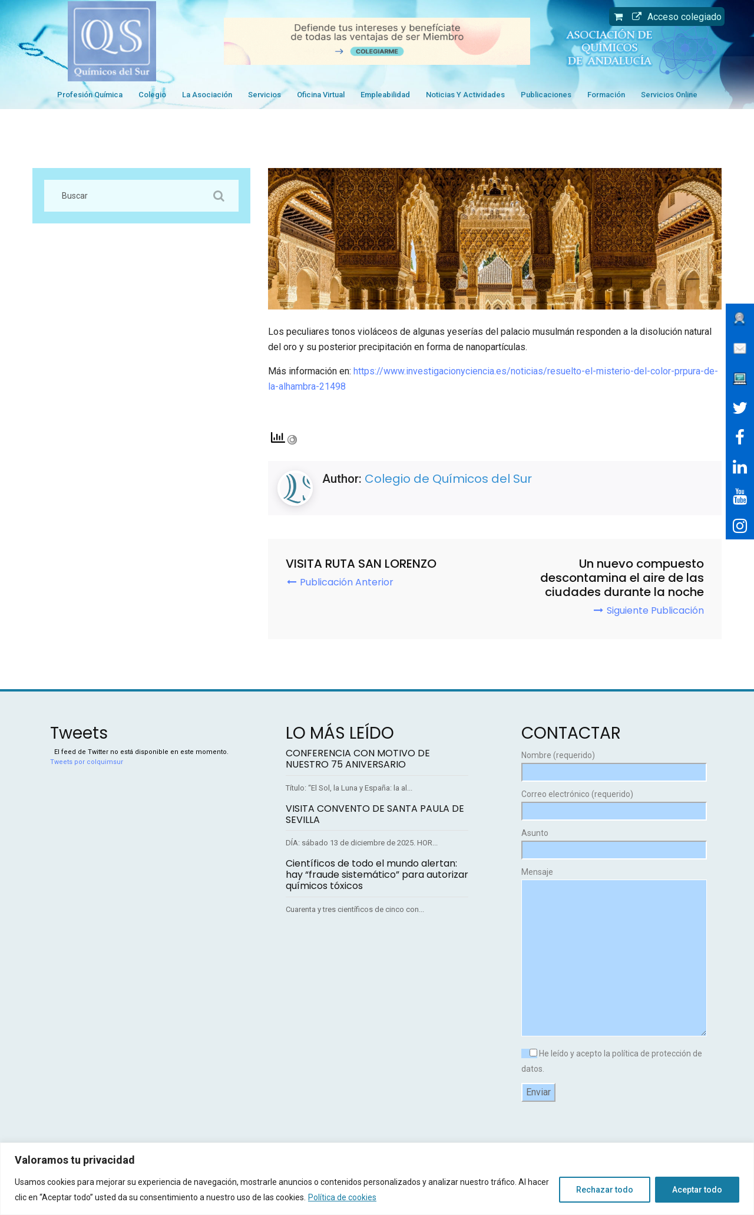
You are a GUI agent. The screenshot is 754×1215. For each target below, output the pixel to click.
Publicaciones (546, 94)
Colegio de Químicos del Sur (448, 478)
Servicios (264, 94)
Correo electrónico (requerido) (612, 802)
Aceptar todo (697, 1189)
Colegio (152, 94)
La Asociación (207, 94)
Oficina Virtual (321, 94)
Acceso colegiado (674, 16)
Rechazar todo (604, 1189)
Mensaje (612, 952)
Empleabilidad (385, 94)
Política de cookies (342, 1197)
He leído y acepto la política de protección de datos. (611, 1061)
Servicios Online (669, 94)
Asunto (612, 841)
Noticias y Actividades (465, 94)
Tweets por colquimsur (86, 762)
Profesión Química (90, 94)
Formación (606, 94)
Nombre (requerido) (612, 763)
